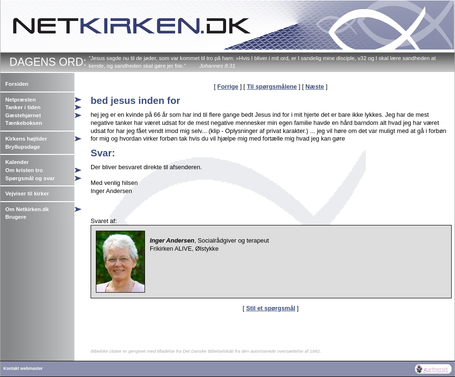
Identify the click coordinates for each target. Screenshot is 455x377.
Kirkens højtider (26, 139)
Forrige (227, 86)
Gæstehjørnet (23, 115)
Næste (314, 86)
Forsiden (17, 84)
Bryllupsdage (22, 147)
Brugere (15, 217)
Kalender (17, 162)
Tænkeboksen (23, 123)
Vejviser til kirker (27, 193)
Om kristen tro (24, 170)
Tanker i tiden (23, 107)
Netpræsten (20, 99)
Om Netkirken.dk (27, 209)
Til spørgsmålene (272, 86)
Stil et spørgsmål (270, 308)
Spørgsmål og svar (30, 178)
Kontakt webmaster (23, 368)
